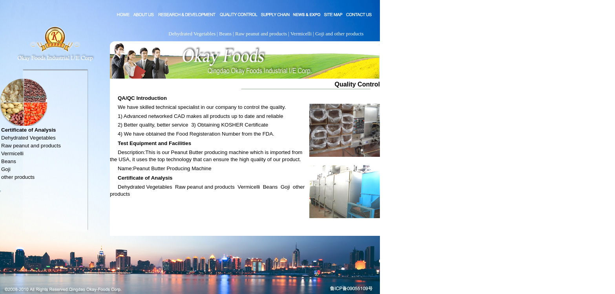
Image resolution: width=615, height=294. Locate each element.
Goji (6, 169)
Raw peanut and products (31, 146)
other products (18, 177)
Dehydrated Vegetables (28, 138)
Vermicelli (12, 153)
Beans (8, 161)
